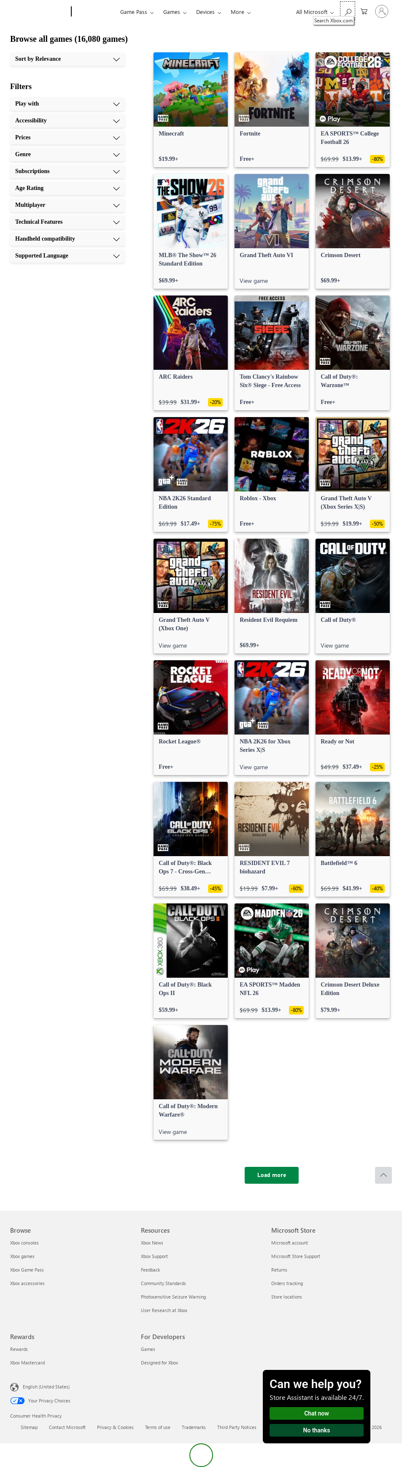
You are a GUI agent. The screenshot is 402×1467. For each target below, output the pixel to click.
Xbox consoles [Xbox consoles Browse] (24, 1242)
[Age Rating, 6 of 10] (67, 188)
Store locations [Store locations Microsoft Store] (286, 1296)
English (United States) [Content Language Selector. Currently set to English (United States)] (46, 1386)
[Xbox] (95, 11)
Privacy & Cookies (115, 1427)
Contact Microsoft (67, 1427)
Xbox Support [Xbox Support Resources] (154, 1256)
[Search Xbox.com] (347, 10)
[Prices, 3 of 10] (67, 137)
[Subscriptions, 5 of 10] (67, 171)
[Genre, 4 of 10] (67, 154)
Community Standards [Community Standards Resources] (163, 1283)
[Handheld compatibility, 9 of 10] (67, 239)
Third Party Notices (236, 1427)
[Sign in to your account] (382, 11)
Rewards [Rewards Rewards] (19, 1349)
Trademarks (194, 1427)
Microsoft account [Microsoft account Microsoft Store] (289, 1242)
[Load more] (272, 1175)
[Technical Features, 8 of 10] (67, 222)
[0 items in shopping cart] (364, 11)
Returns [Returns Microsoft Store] (279, 1269)
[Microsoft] (39, 11)
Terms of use (157, 1427)
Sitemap (29, 1427)
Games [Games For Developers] (148, 1349)
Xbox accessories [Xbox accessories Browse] (27, 1283)
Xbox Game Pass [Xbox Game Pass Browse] (27, 1269)
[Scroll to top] (383, 1175)
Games (171, 11)
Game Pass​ (133, 11)
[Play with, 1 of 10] (67, 104)
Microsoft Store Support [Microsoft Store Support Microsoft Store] (295, 1256)
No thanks (316, 1430)
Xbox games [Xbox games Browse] (22, 1256)
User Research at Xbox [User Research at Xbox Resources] (164, 1310)
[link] (191, 109)
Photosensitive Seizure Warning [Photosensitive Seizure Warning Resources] (173, 1296)
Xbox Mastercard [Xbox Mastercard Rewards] (27, 1362)
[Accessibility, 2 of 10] (67, 120)
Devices (205, 11)
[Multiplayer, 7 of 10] (67, 205)
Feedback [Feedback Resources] (150, 1269)
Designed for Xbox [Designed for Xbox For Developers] (159, 1362)
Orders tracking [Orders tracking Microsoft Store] (287, 1283)
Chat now (316, 1413)
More (237, 11)
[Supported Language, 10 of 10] (67, 256)
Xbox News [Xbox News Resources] (152, 1242)
